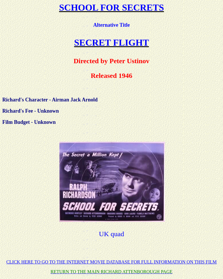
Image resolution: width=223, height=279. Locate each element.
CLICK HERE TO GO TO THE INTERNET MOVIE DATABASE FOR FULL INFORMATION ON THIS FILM (111, 261)
